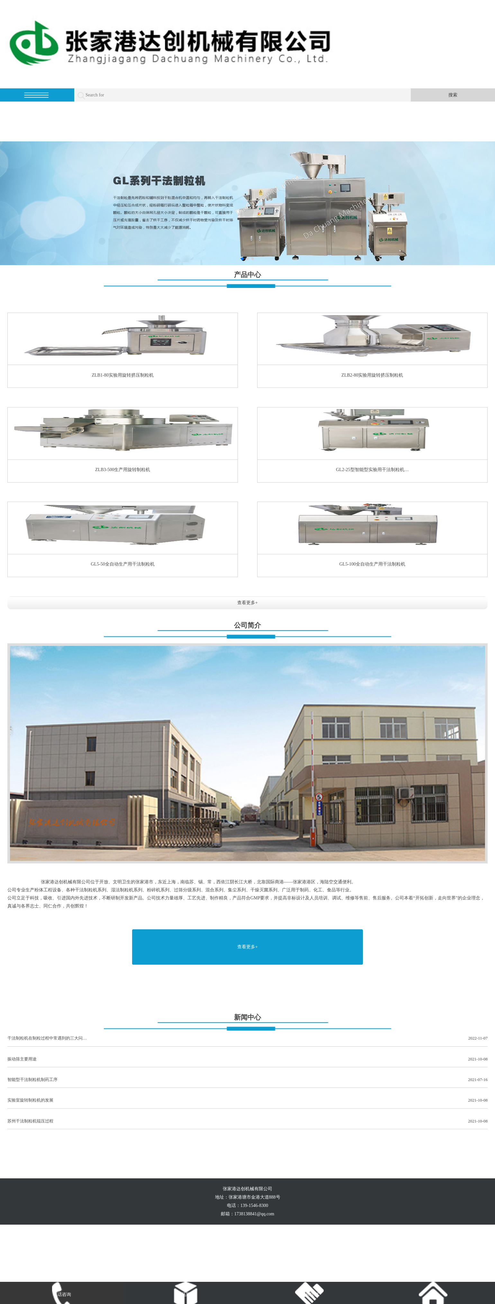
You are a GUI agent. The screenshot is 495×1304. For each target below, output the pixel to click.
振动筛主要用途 (247, 1059)
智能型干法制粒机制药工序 (247, 1080)
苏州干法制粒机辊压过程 (247, 1121)
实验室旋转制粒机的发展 (247, 1100)
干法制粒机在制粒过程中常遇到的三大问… (247, 1038)
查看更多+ (247, 602)
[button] (242, 258)
